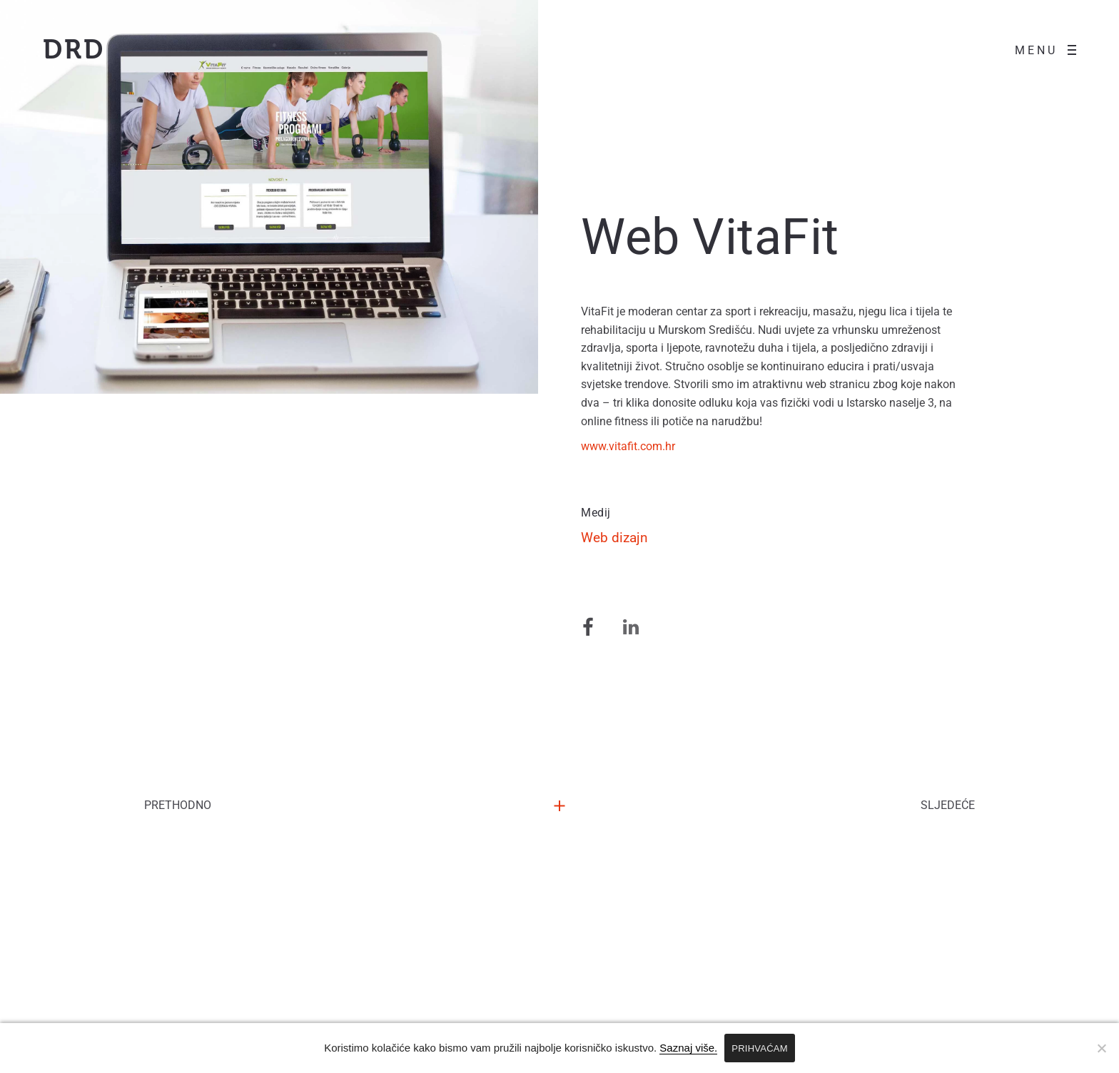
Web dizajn (614, 576)
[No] (1101, 1048)
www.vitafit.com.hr (635, 483)
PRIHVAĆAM (759, 1048)
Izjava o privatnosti (634, 1006)
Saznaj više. (688, 1048)
